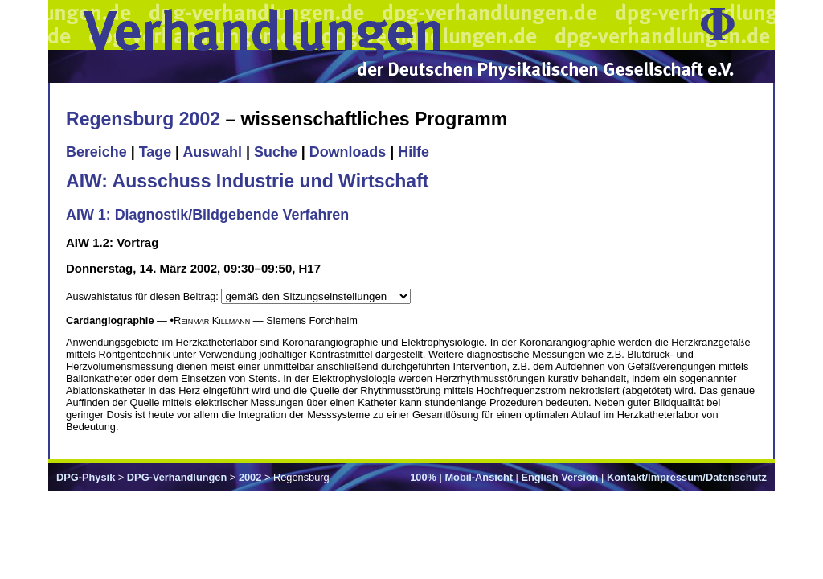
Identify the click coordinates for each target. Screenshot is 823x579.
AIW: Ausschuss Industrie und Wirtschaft (247, 180)
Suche (275, 152)
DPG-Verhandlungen (177, 477)
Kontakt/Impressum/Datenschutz (687, 477)
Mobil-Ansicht (478, 477)
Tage (155, 152)
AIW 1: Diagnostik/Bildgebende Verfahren (207, 215)
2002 (250, 477)
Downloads (348, 152)
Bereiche (96, 152)
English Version (559, 477)
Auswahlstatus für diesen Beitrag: (143, 296)
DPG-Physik (85, 477)
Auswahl (212, 152)
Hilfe (413, 152)
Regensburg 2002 (143, 119)
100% (423, 477)
